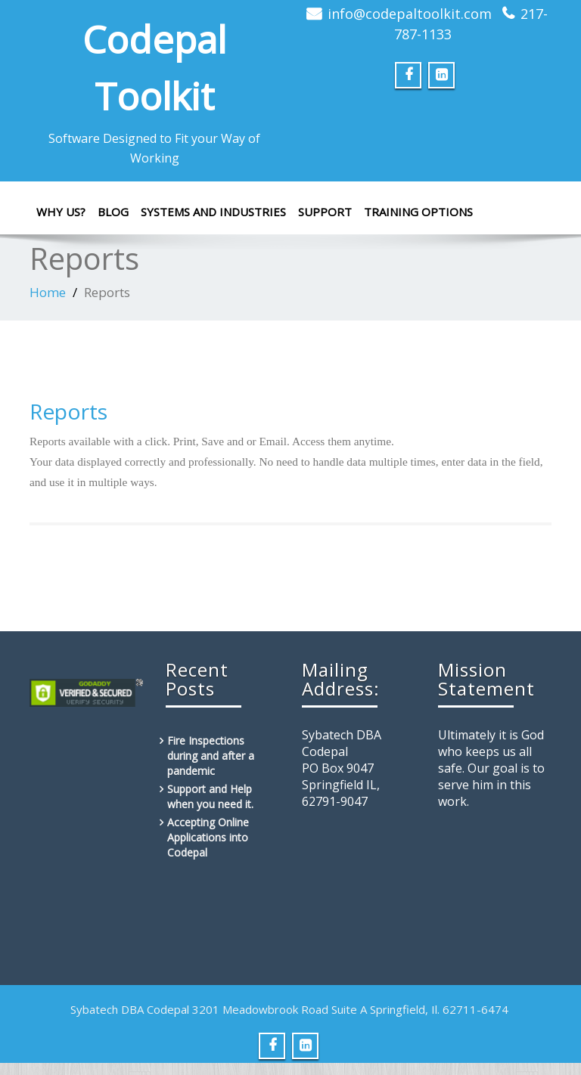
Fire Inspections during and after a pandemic (210, 755)
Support (325, 211)
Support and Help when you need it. (210, 796)
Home (48, 292)
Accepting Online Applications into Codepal (208, 837)
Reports (68, 411)
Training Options (418, 211)
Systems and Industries (213, 211)
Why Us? (60, 211)
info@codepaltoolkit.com (410, 14)
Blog (113, 211)
